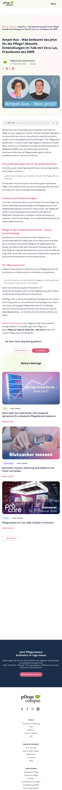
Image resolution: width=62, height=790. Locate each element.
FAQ (31, 727)
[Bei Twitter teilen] (10, 68)
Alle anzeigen (11, 538)
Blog (4, 26)
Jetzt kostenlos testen (30, 674)
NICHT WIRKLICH (21, 350)
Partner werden (31, 733)
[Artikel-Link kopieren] (3, 68)
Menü (53, 4)
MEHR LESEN (9, 421)
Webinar (31, 730)
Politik (11, 26)
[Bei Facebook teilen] (13, 68)
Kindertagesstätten (31, 788)
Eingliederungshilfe (31, 785)
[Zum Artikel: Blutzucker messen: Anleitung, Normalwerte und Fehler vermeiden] (31, 443)
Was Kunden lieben (31, 751)
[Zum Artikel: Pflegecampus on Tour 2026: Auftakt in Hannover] (31, 497)
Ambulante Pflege (31, 772)
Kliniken (31, 778)
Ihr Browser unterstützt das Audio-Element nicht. (31, 123)
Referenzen (31, 754)
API (31, 736)
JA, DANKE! (40, 350)
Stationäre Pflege (31, 775)
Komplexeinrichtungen (31, 782)
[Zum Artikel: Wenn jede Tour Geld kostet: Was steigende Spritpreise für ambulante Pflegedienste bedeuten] (31, 388)
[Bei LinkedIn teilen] (6, 68)
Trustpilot (31, 757)
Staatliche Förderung (31, 723)
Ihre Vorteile (31, 748)
